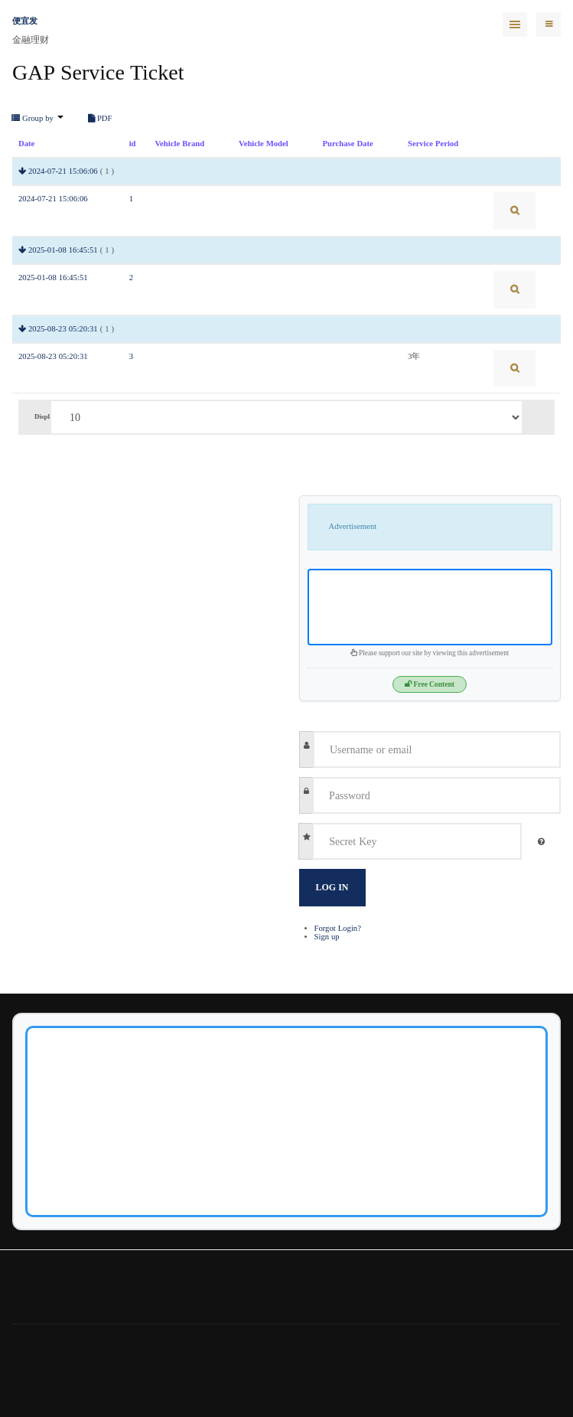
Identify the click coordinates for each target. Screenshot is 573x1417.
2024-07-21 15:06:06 (63, 171)
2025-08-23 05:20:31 (63, 329)
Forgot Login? (337, 928)
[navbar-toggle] (548, 24)
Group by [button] (37, 118)
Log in (332, 887)
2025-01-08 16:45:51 (63, 250)
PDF (100, 118)
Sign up (327, 936)
